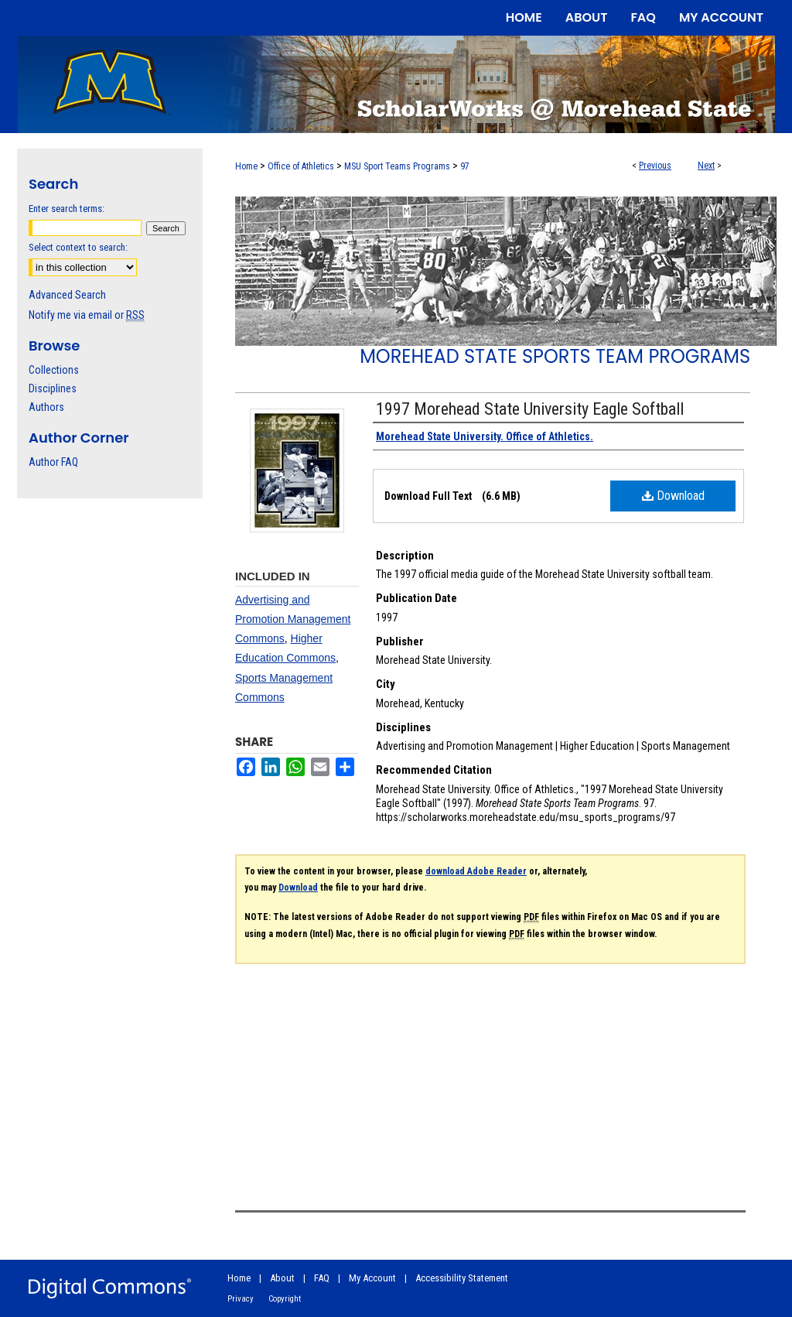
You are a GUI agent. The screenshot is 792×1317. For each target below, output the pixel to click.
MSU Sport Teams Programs (397, 166)
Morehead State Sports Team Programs (555, 356)
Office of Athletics (301, 166)
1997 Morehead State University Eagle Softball (530, 409)
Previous (655, 165)
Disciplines (53, 388)
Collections (54, 370)
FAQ (321, 1278)
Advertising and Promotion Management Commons (292, 619)
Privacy (240, 1299)
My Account (372, 1278)
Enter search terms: (66, 208)
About (282, 1278)
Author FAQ (53, 462)
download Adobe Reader (476, 871)
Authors (46, 407)
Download (673, 495)
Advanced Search (67, 295)
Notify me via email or (87, 315)
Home (246, 166)
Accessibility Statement (461, 1278)
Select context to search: (78, 247)
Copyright (284, 1299)
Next (706, 165)
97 (464, 166)
